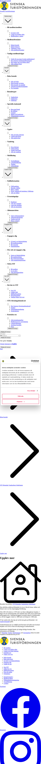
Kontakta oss (7, 653)
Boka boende (4, 417)
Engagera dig (7, 662)
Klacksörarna (16, 633)
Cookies (6, 683)
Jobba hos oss (8, 669)
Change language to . (8, 344)
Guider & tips (8, 664)
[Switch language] (0, 334)
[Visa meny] (0, 13)
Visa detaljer (31, 390)
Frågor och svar (8, 654)
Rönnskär (4, 633)
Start (1, 349)
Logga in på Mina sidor (10, 649)
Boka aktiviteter (8, 659)
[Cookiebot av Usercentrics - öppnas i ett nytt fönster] (31, 361)
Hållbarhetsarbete (9, 670)
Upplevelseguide (5, 621)
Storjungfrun (27, 633)
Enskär (10, 633)
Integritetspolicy (8, 677)
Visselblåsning (8, 682)
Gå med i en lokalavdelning (12, 661)
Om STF (6, 667)
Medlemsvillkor (8, 678)
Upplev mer (3, 553)
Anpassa (21, 401)
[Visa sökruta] (2, 334)
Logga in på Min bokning (11, 651)
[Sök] (19, 336)
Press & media (8, 672)
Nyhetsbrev (7, 674)
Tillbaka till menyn (5, 332)
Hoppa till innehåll (5, 1)
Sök (1, 335)
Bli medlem (7, 648)
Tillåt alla (20, 396)
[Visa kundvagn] (4, 334)
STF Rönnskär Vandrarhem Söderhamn (11, 485)
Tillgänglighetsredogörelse (11, 680)
